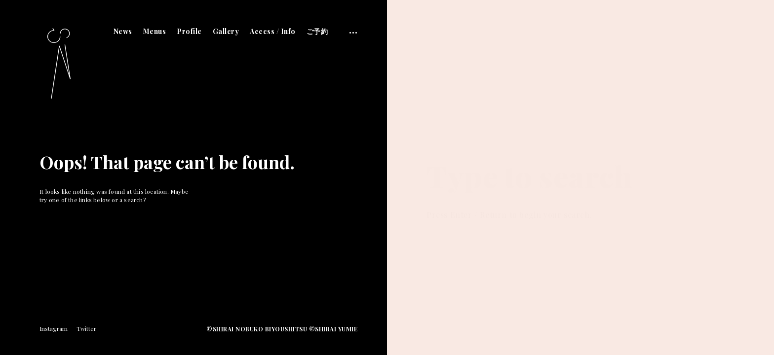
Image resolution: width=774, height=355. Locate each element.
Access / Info (273, 31)
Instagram (53, 328)
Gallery (226, 31)
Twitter (86, 328)
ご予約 (317, 31)
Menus (154, 31)
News (123, 31)
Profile (189, 31)
